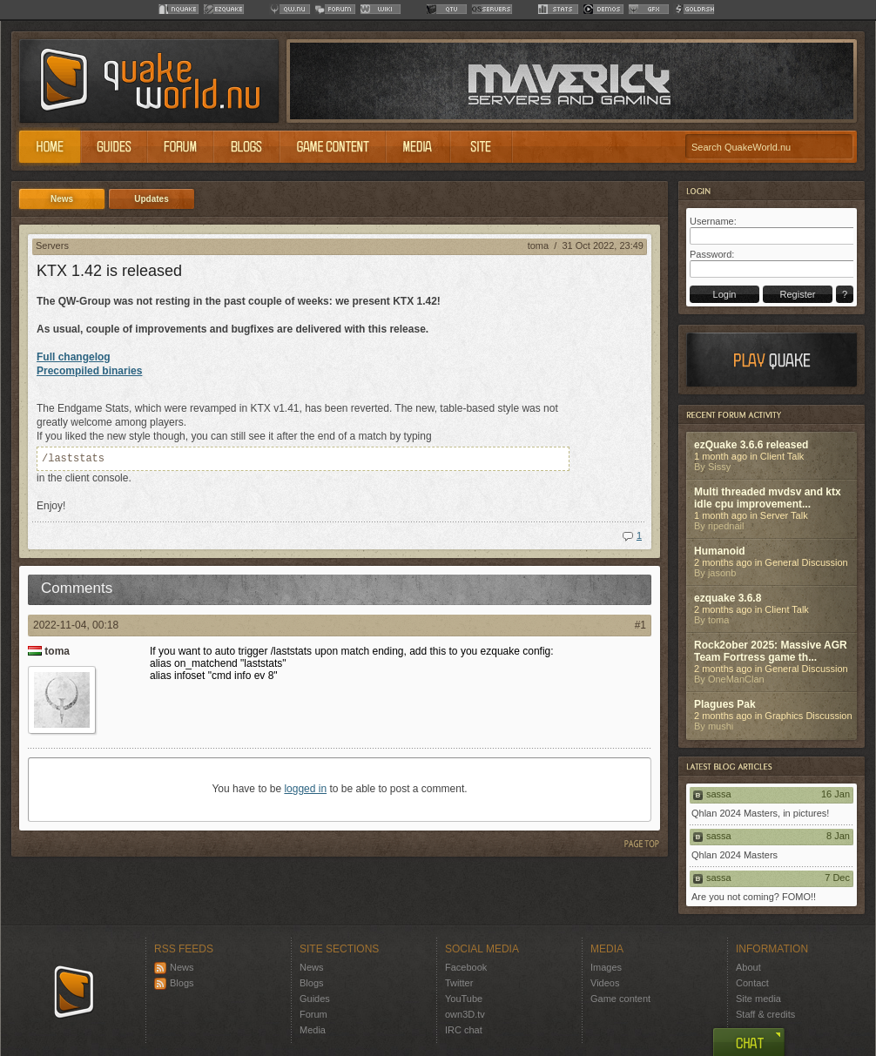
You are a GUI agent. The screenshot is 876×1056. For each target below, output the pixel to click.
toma (538, 245)
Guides (315, 998)
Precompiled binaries (89, 371)
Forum (313, 1014)
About (748, 967)
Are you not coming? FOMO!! (753, 896)
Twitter (459, 983)
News (174, 967)
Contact (752, 983)
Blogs (174, 983)
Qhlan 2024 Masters (734, 855)
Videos (604, 983)
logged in (305, 789)
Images (606, 967)
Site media (758, 998)
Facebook (466, 967)
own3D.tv (465, 1014)
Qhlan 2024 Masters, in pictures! (760, 813)
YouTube (463, 998)
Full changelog (74, 357)
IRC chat (463, 1030)
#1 (640, 625)
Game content (620, 998)
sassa (718, 794)
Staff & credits (765, 1014)
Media (313, 1030)
